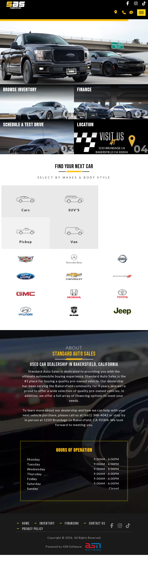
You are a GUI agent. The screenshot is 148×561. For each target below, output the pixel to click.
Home (25, 529)
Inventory (47, 529)
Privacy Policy (32, 535)
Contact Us (97, 529)
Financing (72, 529)
